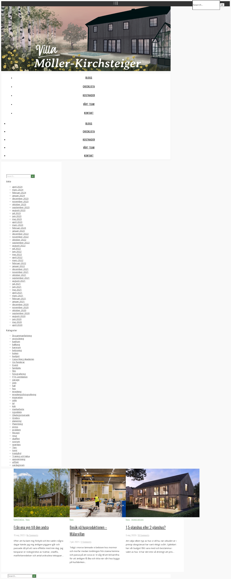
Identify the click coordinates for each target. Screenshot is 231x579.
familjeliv (16, 367)
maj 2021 (17, 289)
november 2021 (20, 272)
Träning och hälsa (21, 456)
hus (14, 388)
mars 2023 (17, 224)
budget (16, 356)
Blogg (88, 77)
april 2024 (17, 186)
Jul (13, 403)
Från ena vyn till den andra (31, 527)
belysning (17, 350)
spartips (16, 444)
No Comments (32, 535)
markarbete (18, 409)
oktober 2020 (19, 310)
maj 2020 (17, 322)
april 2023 (17, 222)
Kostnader (89, 95)
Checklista (89, 86)
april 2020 (17, 324)
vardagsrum (18, 465)
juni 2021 (17, 286)
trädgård (16, 453)
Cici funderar (18, 362)
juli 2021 (16, 283)
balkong (16, 344)
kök (14, 406)
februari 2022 (19, 263)
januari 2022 (18, 266)
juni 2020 (17, 319)
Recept (16, 432)
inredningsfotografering (24, 394)
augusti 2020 (18, 316)
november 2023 (20, 201)
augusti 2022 (18, 245)
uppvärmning (18, 459)
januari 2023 (18, 230)
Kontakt (89, 113)
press (15, 426)
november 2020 (20, 307)
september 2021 (21, 277)
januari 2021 (18, 301)
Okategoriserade (21, 415)
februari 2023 (19, 227)
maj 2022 (17, 254)
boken (15, 353)
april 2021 (17, 292)
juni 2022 (17, 251)
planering (17, 420)
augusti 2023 (18, 210)
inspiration (17, 397)
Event (15, 364)
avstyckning (18, 338)
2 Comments (86, 541)
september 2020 (21, 313)
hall (13, 385)
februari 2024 (19, 192)
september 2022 (21, 242)
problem (16, 429)
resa (14, 435)
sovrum (16, 441)
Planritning (17, 423)
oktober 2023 (19, 204)
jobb (14, 400)
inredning (17, 391)
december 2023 (20, 198)
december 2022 (20, 233)
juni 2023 (17, 216)
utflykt (15, 462)
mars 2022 (17, 260)
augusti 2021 (18, 280)
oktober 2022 (19, 239)
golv (14, 382)
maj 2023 (17, 219)
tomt (14, 450)
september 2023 (21, 207)
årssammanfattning (22, 335)
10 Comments (143, 535)
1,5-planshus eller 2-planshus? (146, 527)
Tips (14, 447)
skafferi (16, 438)
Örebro (16, 417)
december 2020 (20, 304)
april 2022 (17, 257)
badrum (16, 341)
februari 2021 (19, 298)
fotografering (19, 373)
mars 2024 (17, 189)
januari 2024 (18, 195)
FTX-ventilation (20, 376)
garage (15, 379)
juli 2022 (16, 248)
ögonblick (17, 412)
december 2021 (20, 269)
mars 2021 (17, 295)
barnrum (16, 347)
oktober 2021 (19, 274)
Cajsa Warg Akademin (23, 359)
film (14, 370)
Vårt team (89, 104)
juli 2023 (16, 213)
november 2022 (20, 236)
